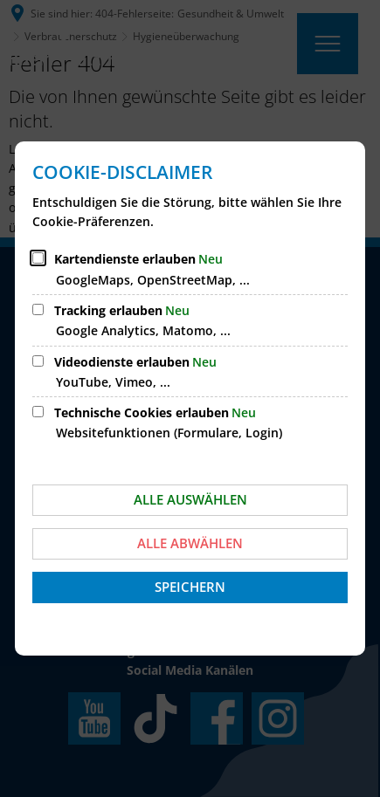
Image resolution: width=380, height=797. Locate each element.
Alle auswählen (190, 499)
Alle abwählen (190, 543)
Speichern (190, 586)
